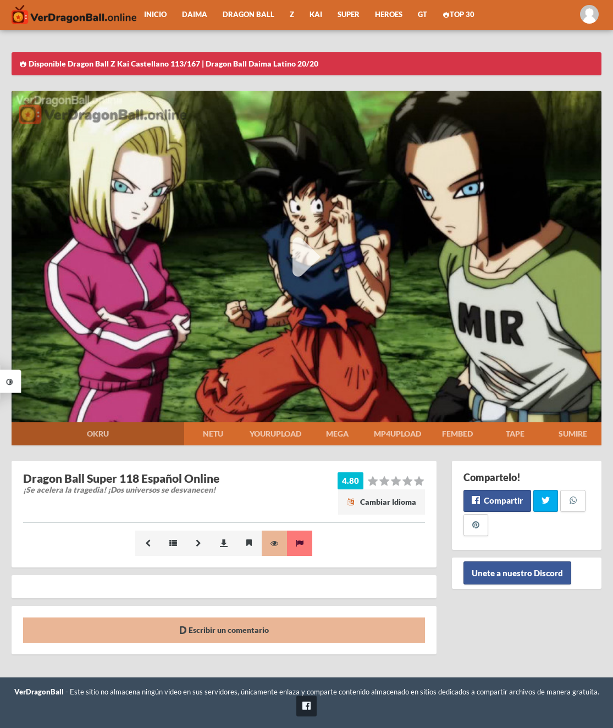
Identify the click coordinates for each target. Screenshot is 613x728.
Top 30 (458, 14)
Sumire (573, 433)
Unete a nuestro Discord (517, 573)
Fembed (457, 433)
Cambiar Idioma (381, 501)
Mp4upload (397, 433)
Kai (316, 14)
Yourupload (275, 433)
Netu (213, 433)
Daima (194, 14)
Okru (98, 433)
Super (349, 14)
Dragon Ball (248, 14)
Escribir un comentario (224, 630)
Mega (337, 433)
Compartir (497, 500)
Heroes (388, 14)
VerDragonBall (39, 692)
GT (422, 14)
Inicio (155, 14)
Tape (515, 433)
